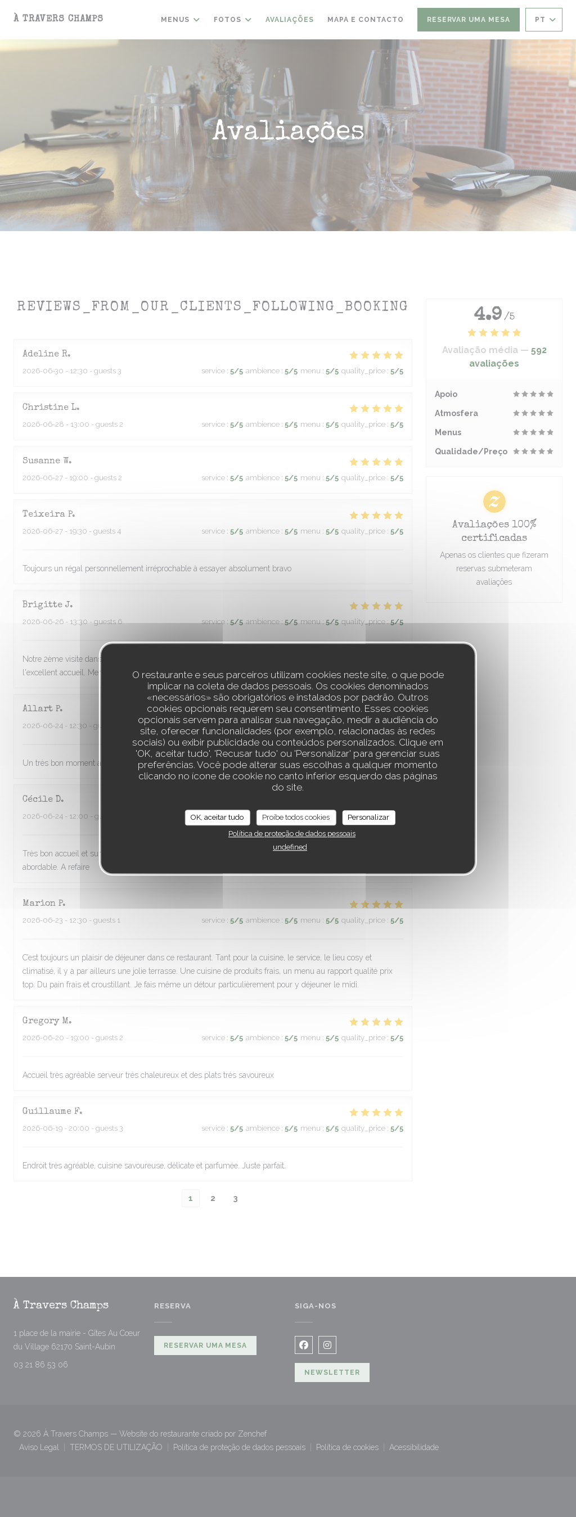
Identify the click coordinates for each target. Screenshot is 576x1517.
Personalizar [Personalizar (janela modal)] (368, 817)
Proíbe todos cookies (296, 817)
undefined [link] (290, 847)
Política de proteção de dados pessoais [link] (292, 833)
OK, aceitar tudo (217, 817)
